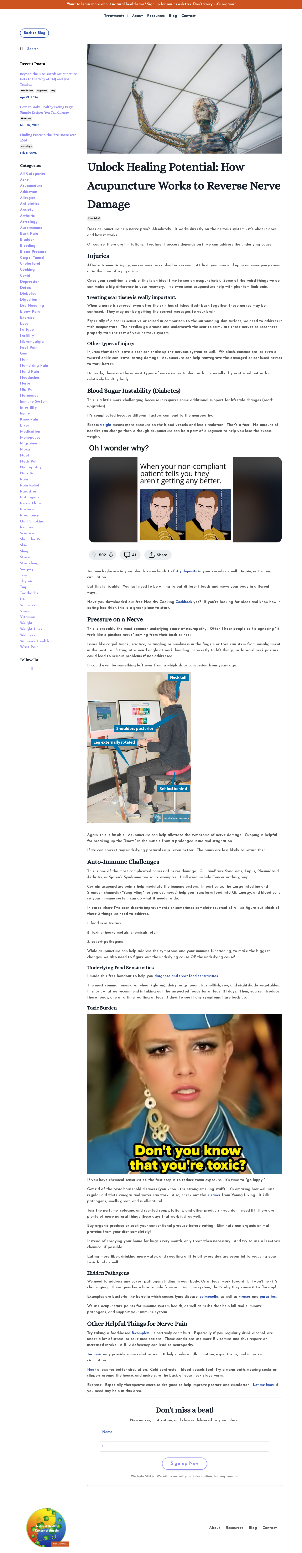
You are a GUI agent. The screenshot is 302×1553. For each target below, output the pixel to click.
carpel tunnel (32, 258)
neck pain (29, 462)
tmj (53, 91)
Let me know (264, 1385)
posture (27, 509)
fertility (27, 336)
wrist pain (29, 647)
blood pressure (33, 252)
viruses (245, 1297)
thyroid (26, 581)
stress (25, 557)
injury (25, 414)
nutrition (26, 119)
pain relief (94, 218)
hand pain (29, 372)
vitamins (28, 617)
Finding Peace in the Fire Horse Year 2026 (48, 137)
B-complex (141, 1333)
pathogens (29, 497)
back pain (29, 234)
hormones (29, 396)
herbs (25, 384)
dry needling (32, 306)
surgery (27, 569)
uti (22, 599)
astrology (26, 146)
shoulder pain (32, 539)
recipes (26, 527)
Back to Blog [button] (34, 33)
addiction (28, 192)
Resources (156, 16)
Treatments (116, 16)
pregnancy (29, 515)
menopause (30, 438)
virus (24, 611)
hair (24, 360)
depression (30, 282)
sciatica (27, 533)
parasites (268, 1297)
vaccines (27, 605)
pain (24, 479)
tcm (23, 575)
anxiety (26, 210)
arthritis (27, 216)
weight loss (31, 629)
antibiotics (29, 204)
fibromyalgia (32, 342)
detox (25, 288)
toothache (29, 593)
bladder (27, 240)
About (137, 16)
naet (24, 456)
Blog (173, 16)
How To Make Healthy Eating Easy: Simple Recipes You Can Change (46, 109)
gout (24, 354)
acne (24, 180)
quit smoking (32, 521)
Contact (189, 16)
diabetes (28, 294)
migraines (42, 91)
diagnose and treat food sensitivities (188, 976)
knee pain (29, 420)
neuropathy (31, 467)
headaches (27, 91)
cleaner (214, 1195)
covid (25, 276)
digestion (28, 300)
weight (106, 425)
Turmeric (94, 1354)
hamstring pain (34, 366)
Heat (91, 1370)
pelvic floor (30, 503)
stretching (29, 563)
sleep (25, 551)
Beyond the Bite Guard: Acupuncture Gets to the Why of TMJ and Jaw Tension (48, 79)
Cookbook (185, 602)
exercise (27, 318)
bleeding (28, 246)
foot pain (28, 348)
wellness (27, 635)
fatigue (27, 330)
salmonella (209, 1297)
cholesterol (30, 264)
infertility (28, 408)
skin (23, 545)
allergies (28, 198)
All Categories (33, 174)
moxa (25, 450)
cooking (27, 270)
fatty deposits (185, 571)
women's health (34, 641)
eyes (24, 324)
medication (30, 432)
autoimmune (31, 228)
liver (24, 426)
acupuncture (31, 186)
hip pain (28, 390)
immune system (34, 402)
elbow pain (30, 312)
